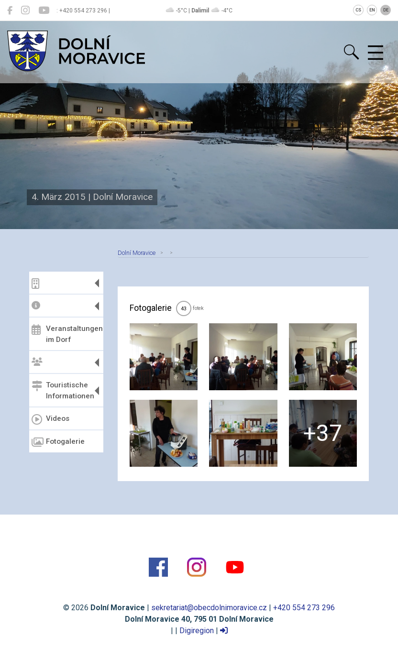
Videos (50, 419)
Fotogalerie (58, 442)
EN (372, 10)
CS (358, 10)
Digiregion (196, 630)
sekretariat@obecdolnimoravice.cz (209, 607)
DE (385, 10)
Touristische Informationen (63, 390)
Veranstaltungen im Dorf (66, 334)
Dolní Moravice (136, 252)
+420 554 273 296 (304, 607)
